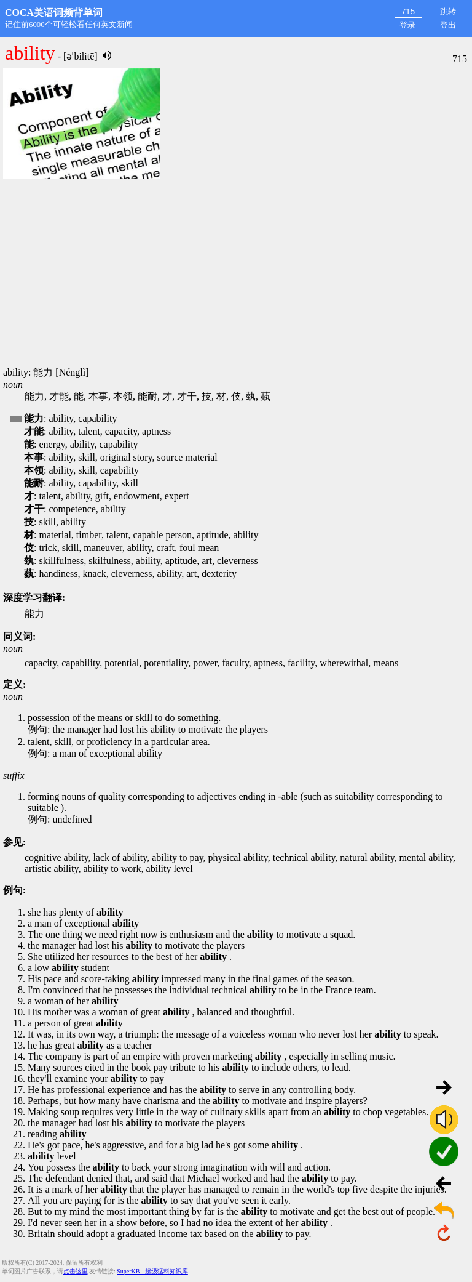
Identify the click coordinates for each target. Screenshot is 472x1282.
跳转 (448, 11)
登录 (407, 25)
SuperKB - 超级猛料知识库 (152, 1271)
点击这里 (75, 1271)
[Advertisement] (236, 274)
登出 (448, 25)
